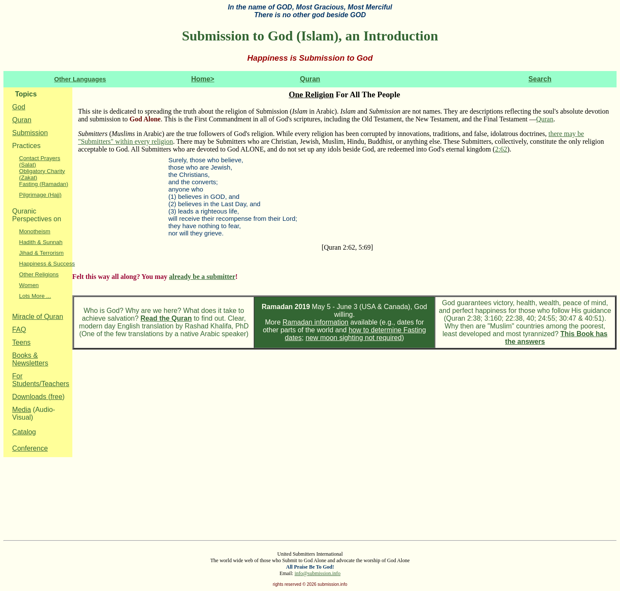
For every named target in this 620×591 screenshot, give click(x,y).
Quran (310, 79)
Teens (21, 342)
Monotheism (34, 231)
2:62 (501, 149)
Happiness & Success (47, 263)
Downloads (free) (38, 396)
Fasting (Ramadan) (43, 184)
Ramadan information (315, 322)
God (18, 107)
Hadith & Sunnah (40, 242)
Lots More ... (35, 296)
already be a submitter (202, 276)
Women (29, 285)
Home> (202, 79)
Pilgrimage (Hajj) (40, 195)
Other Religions (39, 274)
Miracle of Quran (37, 316)
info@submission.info (317, 573)
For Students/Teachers (40, 379)
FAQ (19, 329)
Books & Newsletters (30, 359)
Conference (30, 448)
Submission (30, 132)
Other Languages (80, 79)
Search (539, 79)
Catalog (24, 432)
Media (21, 409)
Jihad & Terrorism (41, 253)
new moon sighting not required (354, 337)
